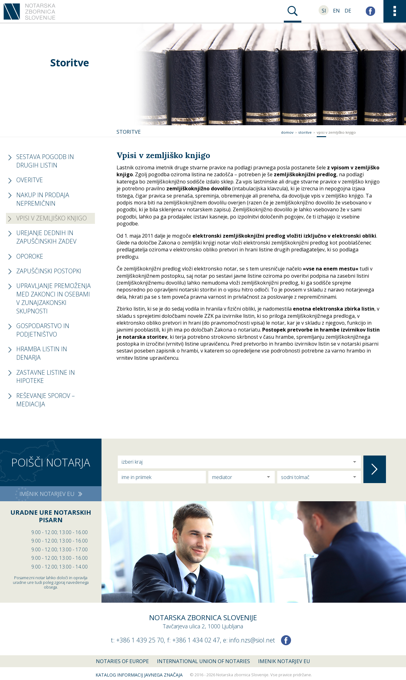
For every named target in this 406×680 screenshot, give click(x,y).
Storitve (305, 132)
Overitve (29, 180)
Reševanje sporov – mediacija (45, 399)
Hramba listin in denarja (41, 353)
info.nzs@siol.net (252, 640)
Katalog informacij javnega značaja (139, 675)
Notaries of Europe (122, 661)
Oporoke (29, 256)
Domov (287, 132)
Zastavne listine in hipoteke (45, 376)
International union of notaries (203, 661)
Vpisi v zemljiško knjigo (336, 132)
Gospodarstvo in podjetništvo (42, 330)
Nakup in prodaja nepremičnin (42, 199)
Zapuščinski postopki (48, 271)
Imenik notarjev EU (284, 661)
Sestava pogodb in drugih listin (45, 160)
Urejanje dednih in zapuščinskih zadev (46, 237)
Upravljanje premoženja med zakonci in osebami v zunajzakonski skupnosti (53, 298)
